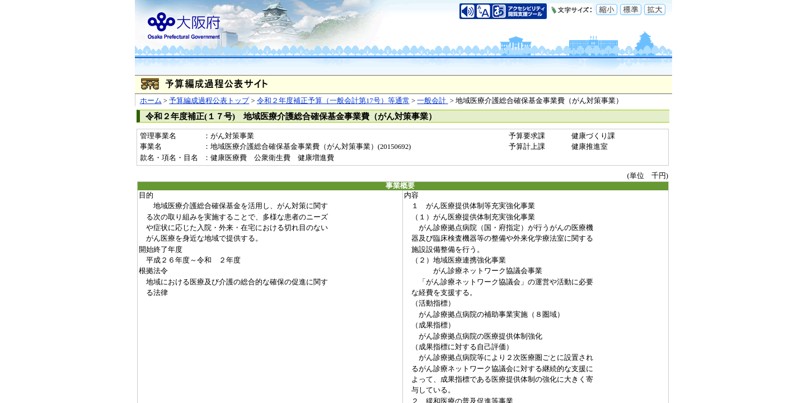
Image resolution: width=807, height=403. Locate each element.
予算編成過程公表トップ (209, 101)
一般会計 (432, 101)
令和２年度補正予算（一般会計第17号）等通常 (333, 101)
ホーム (151, 101)
